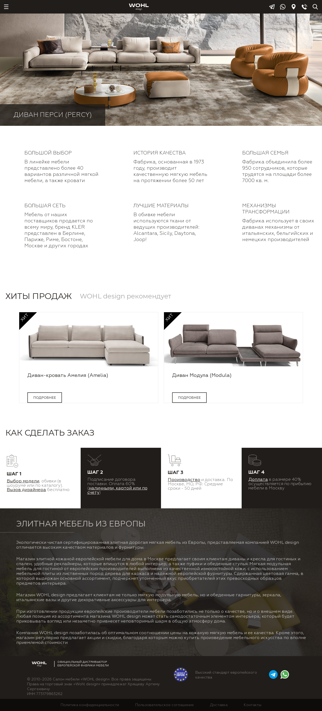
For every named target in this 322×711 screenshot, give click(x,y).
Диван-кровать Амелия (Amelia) (67, 375)
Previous (8, 363)
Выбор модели (23, 481)
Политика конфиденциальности (90, 705)
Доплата (258, 480)
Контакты (252, 705)
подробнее (44, 398)
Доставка (219, 705)
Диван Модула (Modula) (202, 375)
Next (313, 363)
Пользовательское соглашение (164, 705)
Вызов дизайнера (26, 490)
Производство (184, 480)
